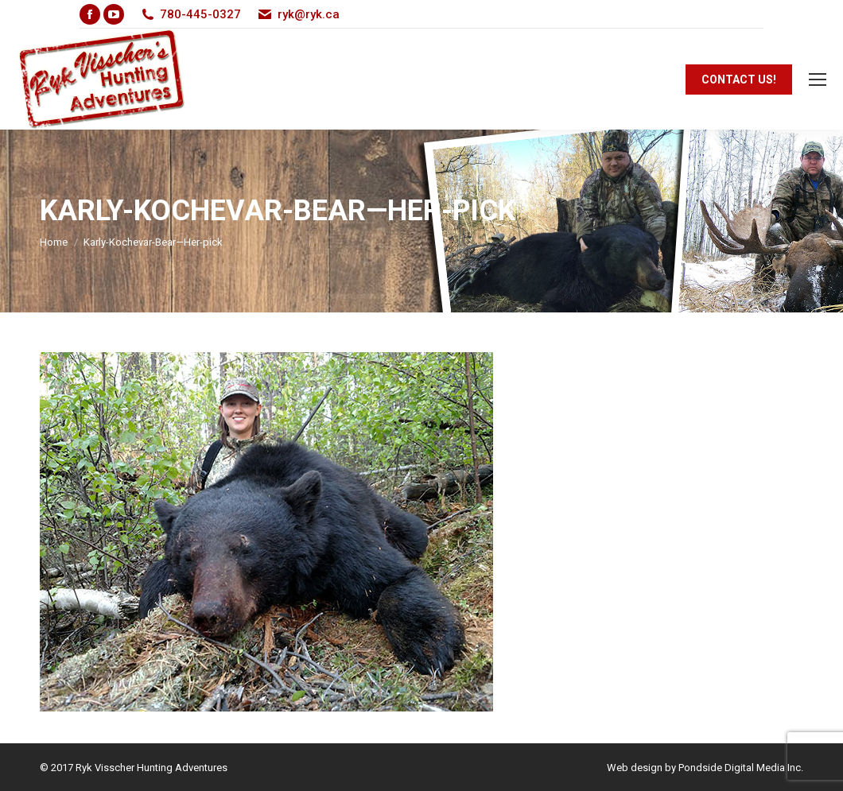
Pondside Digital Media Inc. (740, 768)
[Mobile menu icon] (817, 79)
